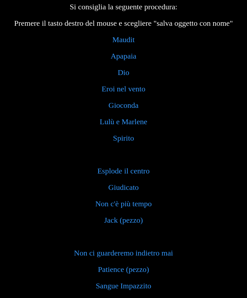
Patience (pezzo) (123, 269)
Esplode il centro (123, 171)
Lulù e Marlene (123, 121)
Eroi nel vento (123, 89)
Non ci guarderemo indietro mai (123, 253)
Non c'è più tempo (123, 204)
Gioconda (123, 105)
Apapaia (123, 56)
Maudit (123, 39)
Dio (123, 72)
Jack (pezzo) (123, 220)
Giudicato (123, 187)
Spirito (123, 138)
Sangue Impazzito (123, 286)
